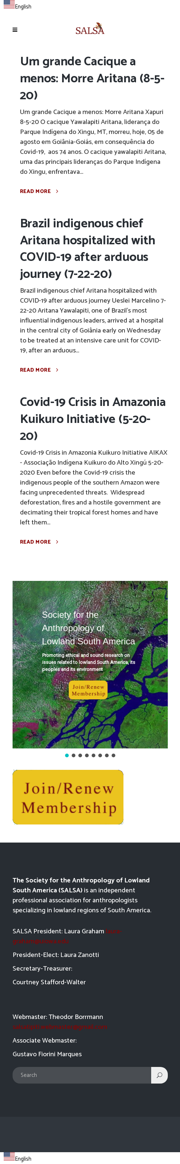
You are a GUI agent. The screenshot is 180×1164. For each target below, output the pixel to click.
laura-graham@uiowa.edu (67, 936)
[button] (90, 665)
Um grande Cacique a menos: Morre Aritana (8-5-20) (92, 79)
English (17, 6)
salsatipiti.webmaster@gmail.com (60, 1027)
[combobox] (17, 6)
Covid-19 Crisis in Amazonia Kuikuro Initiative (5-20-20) (93, 419)
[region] (90, 670)
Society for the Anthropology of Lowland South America (88, 628)
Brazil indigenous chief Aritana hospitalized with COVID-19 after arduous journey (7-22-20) (88, 249)
